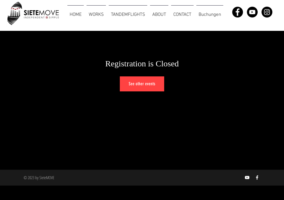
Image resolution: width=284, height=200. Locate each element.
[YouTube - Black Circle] (252, 12)
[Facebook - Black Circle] (237, 12)
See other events (142, 83)
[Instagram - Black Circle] (267, 12)
